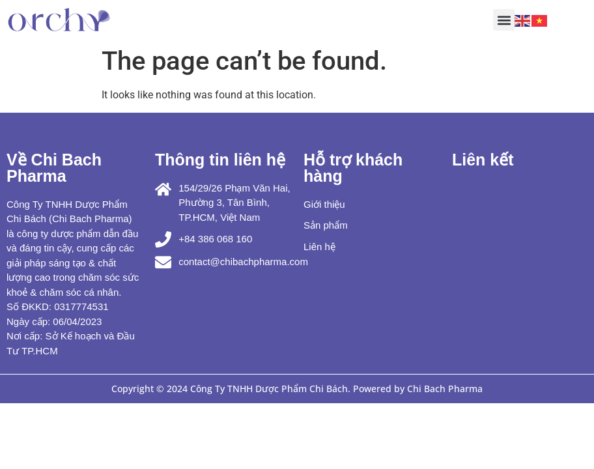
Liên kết (483, 159)
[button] (504, 20)
